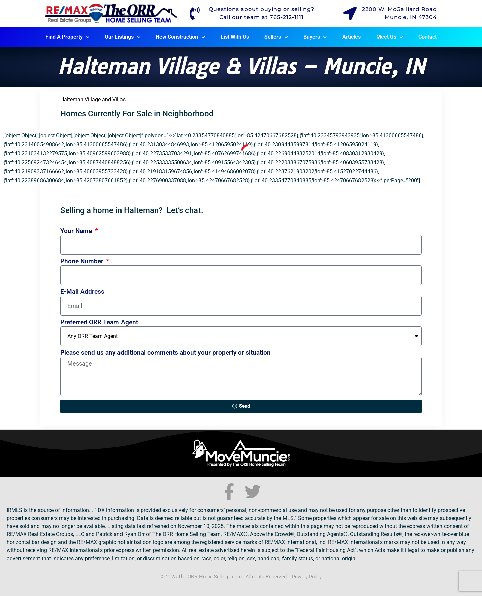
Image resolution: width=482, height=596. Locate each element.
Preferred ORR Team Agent (99, 322)
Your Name (77, 231)
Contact (427, 37)
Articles (351, 37)
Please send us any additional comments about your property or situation (165, 352)
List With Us (235, 37)
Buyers (315, 37)
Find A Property (67, 37)
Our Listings (122, 37)
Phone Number (82, 261)
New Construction (180, 37)
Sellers (276, 37)
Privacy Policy (307, 577)
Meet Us (389, 37)
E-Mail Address (82, 291)
